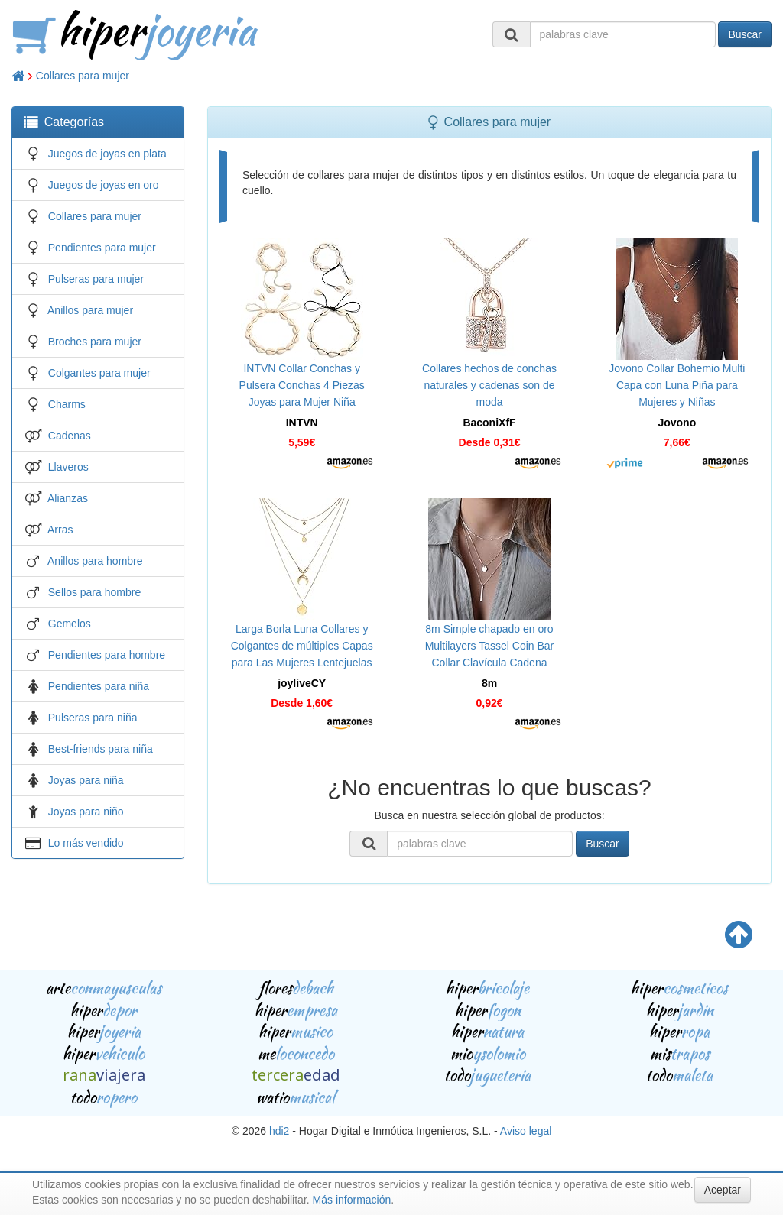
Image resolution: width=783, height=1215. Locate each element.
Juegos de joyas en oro (103, 185)
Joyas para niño (86, 811)
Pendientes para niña (98, 686)
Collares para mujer (82, 76)
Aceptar (722, 1190)
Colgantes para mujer (99, 373)
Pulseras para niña (93, 717)
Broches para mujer (94, 341)
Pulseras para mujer (96, 279)
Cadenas (69, 435)
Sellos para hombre (94, 592)
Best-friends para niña (100, 749)
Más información (352, 1200)
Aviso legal (525, 1131)
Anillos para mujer (90, 310)
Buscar (745, 34)
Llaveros (68, 467)
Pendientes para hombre (106, 655)
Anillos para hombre (95, 561)
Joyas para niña (86, 780)
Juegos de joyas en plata (107, 153)
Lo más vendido (86, 843)
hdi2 (279, 1131)
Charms (67, 404)
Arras (60, 529)
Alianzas (67, 498)
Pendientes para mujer (102, 247)
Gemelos (69, 623)
